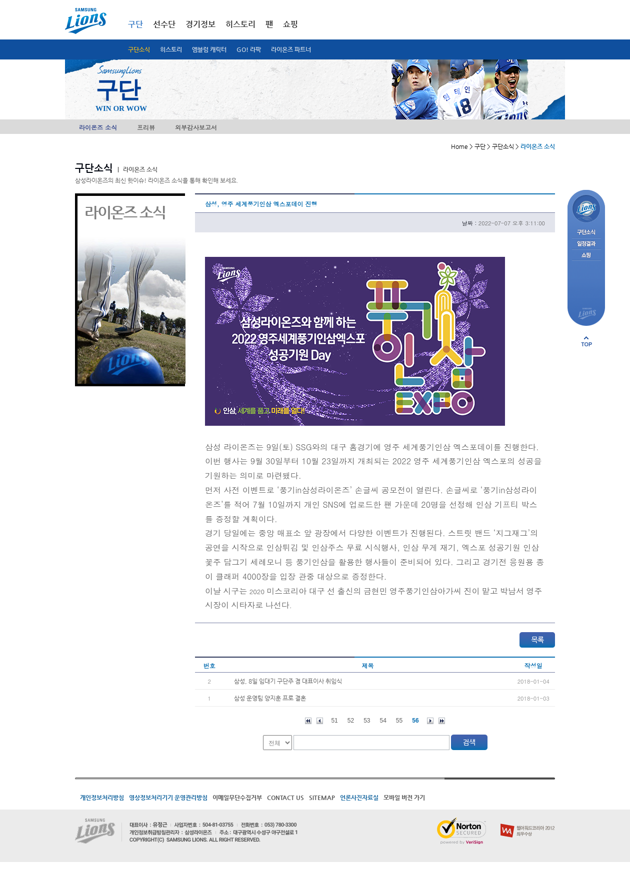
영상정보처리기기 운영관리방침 (168, 797)
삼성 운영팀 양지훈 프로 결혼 (270, 698)
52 (351, 720)
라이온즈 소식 (98, 127)
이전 (320, 721)
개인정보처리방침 (102, 797)
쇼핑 (290, 24)
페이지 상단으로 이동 (586, 341)
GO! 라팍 (248, 49)
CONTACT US (285, 797)
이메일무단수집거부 (237, 797)
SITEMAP (322, 797)
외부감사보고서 (196, 127)
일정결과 (586, 244)
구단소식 (139, 49)
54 (383, 720)
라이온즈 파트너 (291, 49)
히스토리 (171, 49)
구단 (135, 24)
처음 (308, 721)
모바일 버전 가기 (404, 797)
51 (334, 720)
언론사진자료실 (359, 797)
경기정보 (201, 24)
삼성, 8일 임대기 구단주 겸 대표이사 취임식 (288, 681)
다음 (430, 721)
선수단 (164, 24)
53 (367, 720)
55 (399, 720)
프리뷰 (146, 127)
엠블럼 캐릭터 (209, 49)
